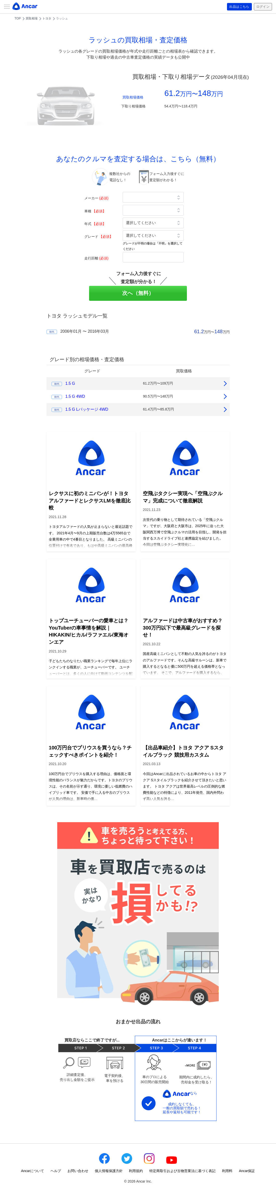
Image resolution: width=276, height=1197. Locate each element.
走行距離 (96, 258)
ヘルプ (56, 1171)
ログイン (262, 7)
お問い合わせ (77, 1171)
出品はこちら (237, 7)
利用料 (227, 1171)
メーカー (96, 198)
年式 (95, 224)
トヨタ (46, 18)
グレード (98, 237)
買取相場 (32, 18)
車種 (95, 211)
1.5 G (70, 383)
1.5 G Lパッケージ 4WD (86, 409)
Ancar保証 (247, 1171)
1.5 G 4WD (75, 396)
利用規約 (136, 1171)
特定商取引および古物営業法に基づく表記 (182, 1171)
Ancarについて (32, 1171)
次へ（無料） (138, 293)
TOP (18, 18)
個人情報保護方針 (109, 1171)
